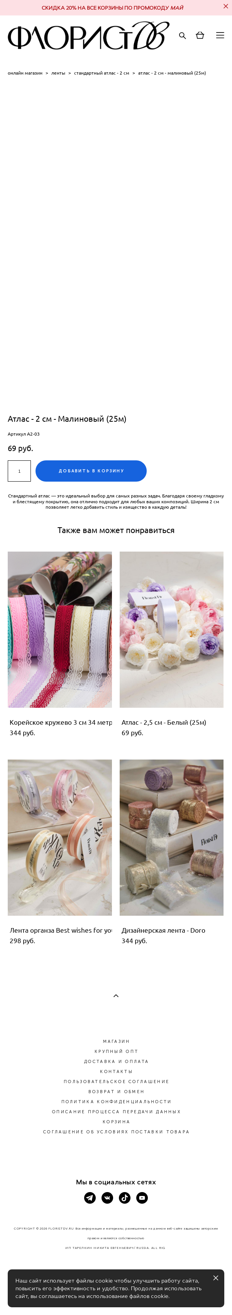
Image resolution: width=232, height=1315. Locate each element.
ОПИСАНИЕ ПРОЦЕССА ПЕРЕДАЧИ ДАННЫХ (116, 1111)
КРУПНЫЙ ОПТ (117, 1051)
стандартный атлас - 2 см (101, 73)
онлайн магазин (25, 73)
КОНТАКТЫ (116, 1071)
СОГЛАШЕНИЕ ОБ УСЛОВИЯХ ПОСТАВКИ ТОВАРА (116, 1131)
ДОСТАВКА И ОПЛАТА (116, 1061)
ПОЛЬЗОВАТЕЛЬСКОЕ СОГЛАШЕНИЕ (116, 1081)
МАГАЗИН (116, 1041)
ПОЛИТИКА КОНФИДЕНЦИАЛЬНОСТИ (116, 1101)
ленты (58, 73)
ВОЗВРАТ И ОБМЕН (116, 1091)
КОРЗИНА (116, 1121)
